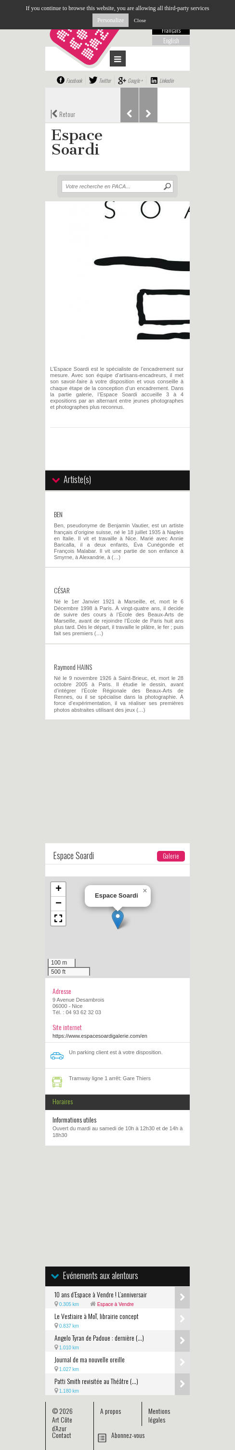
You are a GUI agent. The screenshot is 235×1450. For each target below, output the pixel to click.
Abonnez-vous (127, 1435)
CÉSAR (62, 590)
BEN (58, 514)
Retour (62, 113)
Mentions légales (159, 1415)
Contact (61, 1435)
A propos (110, 1411)
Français (171, 30)
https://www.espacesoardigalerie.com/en (99, 1036)
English (171, 40)
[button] (118, 919)
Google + (135, 80)
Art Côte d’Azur (62, 1423)
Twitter (105, 80)
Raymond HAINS (73, 667)
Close (140, 20)
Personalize (110, 20)
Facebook (74, 80)
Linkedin (166, 80)
